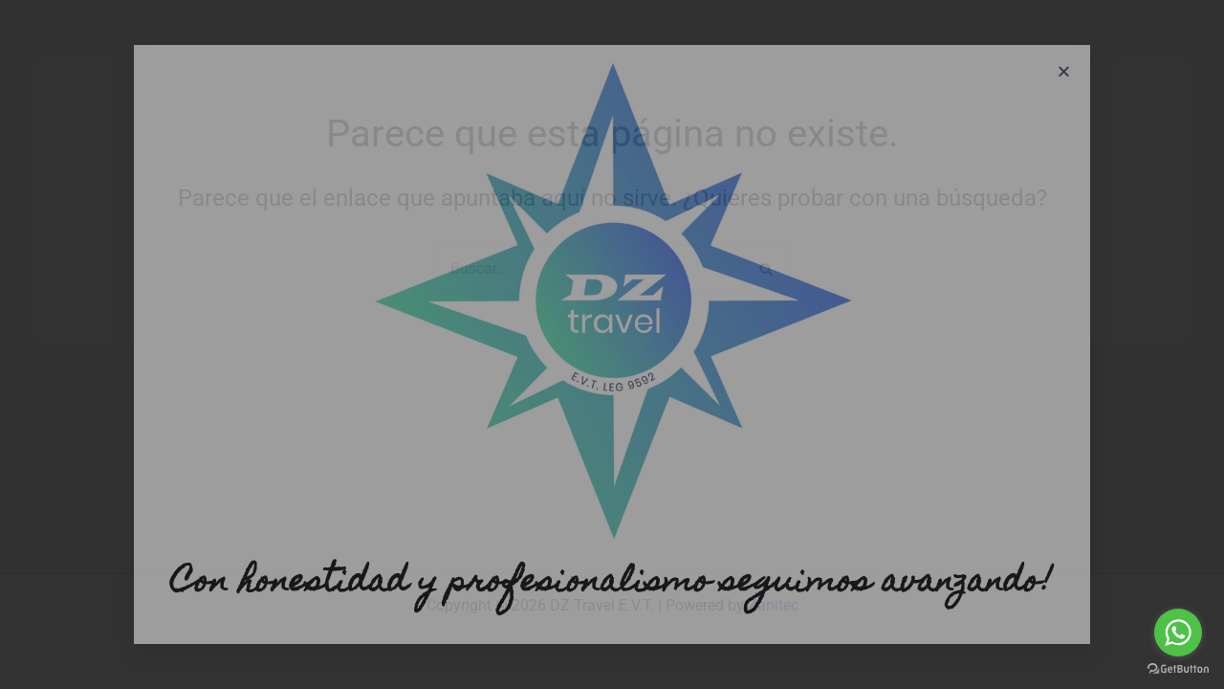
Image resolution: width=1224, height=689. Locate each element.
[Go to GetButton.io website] (1178, 669)
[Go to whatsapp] (1178, 632)
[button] (1064, 71)
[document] (612, 344)
